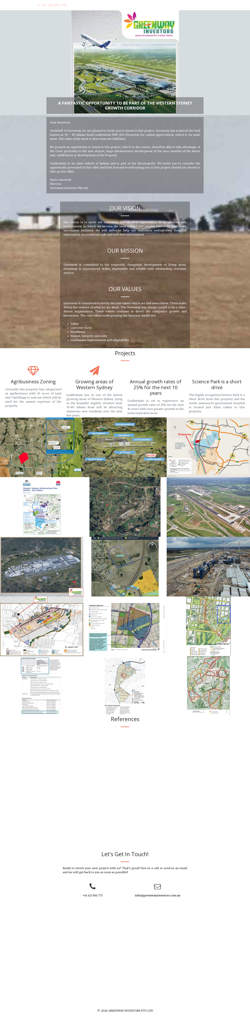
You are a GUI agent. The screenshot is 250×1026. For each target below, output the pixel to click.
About (153, 5)
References (190, 5)
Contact (210, 5)
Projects (169, 5)
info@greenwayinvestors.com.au (157, 895)
